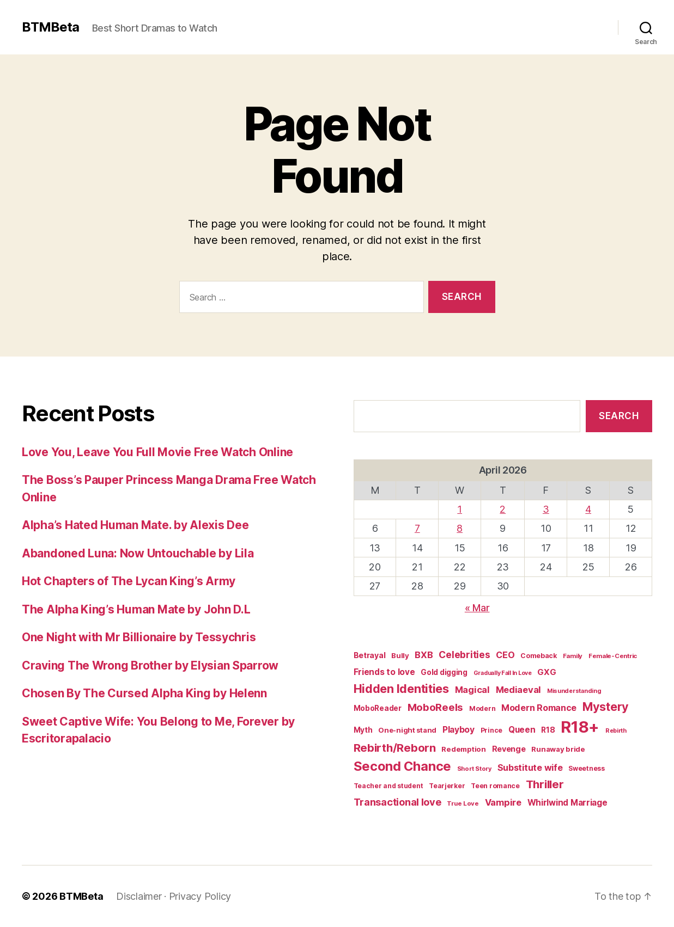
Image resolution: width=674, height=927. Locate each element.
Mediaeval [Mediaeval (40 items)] (519, 689)
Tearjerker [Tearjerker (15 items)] (447, 786)
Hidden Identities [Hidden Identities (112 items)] (401, 689)
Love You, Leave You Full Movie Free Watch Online (157, 452)
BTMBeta (50, 27)
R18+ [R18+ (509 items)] (580, 726)
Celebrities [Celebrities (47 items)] (464, 654)
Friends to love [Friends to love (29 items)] (384, 672)
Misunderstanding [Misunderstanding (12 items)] (574, 691)
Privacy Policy (200, 896)
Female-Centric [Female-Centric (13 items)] (612, 656)
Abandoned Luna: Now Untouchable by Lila (137, 553)
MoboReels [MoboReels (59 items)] (436, 707)
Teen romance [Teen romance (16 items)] (495, 786)
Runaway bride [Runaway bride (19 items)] (558, 749)
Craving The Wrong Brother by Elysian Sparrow (150, 665)
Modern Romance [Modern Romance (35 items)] (538, 707)
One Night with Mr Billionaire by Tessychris (139, 637)
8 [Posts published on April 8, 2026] (460, 528)
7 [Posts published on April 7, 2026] (417, 528)
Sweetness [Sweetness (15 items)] (586, 768)
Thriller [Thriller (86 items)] (545, 784)
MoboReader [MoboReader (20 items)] (378, 708)
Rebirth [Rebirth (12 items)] (616, 730)
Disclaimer (138, 896)
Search (619, 415)
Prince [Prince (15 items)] (491, 730)
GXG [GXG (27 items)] (546, 672)
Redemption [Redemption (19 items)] (463, 749)
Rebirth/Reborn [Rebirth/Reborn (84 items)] (395, 747)
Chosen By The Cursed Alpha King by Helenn (144, 693)
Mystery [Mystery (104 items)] (605, 706)
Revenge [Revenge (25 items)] (509, 748)
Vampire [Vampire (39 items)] (503, 802)
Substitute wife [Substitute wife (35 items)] (530, 767)
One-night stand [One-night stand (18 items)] (407, 730)
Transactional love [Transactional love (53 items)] (397, 802)
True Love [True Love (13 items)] (463, 803)
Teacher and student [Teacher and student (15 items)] (388, 786)
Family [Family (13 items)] (572, 656)
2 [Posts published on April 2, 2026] (503, 509)
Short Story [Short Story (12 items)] (474, 768)
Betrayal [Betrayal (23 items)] (370, 655)
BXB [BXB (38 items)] (424, 654)
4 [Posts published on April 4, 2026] (588, 509)
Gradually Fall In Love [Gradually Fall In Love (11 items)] (502, 673)
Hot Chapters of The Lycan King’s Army (128, 581)
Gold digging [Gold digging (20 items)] (444, 672)
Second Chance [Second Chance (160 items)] (403, 766)
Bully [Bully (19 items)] (400, 655)
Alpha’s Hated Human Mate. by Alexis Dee (135, 525)
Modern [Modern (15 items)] (482, 708)
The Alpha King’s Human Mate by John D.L (136, 609)
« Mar (477, 607)
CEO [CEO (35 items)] (505, 654)
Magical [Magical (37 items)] (472, 689)
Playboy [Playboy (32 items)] (458, 730)
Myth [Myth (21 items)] (363, 730)
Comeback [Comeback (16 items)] (538, 656)
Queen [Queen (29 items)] (522, 730)
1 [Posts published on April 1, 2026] (459, 509)
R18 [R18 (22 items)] (548, 730)
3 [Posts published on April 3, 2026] (546, 509)
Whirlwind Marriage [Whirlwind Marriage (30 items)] (567, 802)
